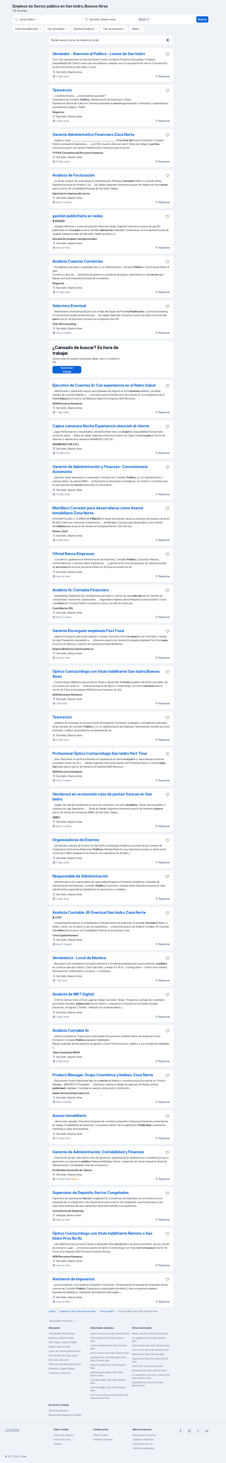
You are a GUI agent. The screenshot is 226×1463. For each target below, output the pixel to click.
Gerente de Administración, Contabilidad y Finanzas (98, 1155)
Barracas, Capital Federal (61, 1341)
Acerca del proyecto (64, 1435)
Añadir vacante (100, 1435)
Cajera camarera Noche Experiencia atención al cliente (100, 429)
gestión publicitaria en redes (77, 216)
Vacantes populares (58, 1413)
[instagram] (189, 1431)
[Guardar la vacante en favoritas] (167, 54)
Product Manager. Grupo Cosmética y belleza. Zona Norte (102, 1078)
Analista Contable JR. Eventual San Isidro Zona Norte (99, 915)
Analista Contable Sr (70, 1033)
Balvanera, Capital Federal (62, 1371)
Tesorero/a (62, 90)
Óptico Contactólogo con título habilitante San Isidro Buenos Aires (106, 677)
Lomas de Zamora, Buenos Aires (65, 1354)
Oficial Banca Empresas (73, 557)
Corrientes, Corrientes (59, 1376)
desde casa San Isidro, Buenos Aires (150, 1336)
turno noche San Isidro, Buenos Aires (150, 1353)
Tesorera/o (62, 720)
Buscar (202, 19)
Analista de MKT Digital (73, 997)
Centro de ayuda (62, 1439)
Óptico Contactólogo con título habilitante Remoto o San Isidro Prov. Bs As (102, 1239)
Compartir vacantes (103, 1439)
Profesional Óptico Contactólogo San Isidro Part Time (99, 756)
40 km (144, 19)
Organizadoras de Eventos (75, 843)
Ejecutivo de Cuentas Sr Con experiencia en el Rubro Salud (104, 388)
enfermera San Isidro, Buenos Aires (149, 1373)
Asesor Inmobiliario (69, 1118)
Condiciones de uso (143, 1443)
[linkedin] (207, 1431)
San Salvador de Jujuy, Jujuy (63, 1358)
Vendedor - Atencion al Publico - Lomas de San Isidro (98, 53)
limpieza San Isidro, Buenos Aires (148, 1357)
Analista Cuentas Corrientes (77, 261)
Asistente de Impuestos (73, 1282)
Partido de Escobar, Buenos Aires (65, 1367)
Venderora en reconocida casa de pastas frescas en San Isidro (102, 800)
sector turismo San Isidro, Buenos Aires (109, 1356)
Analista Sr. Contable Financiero (80, 593)
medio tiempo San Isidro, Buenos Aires (151, 1348)
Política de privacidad (143, 1448)
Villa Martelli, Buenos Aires (62, 1336)
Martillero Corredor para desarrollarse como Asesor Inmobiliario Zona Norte (97, 513)
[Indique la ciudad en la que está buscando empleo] (117, 19)
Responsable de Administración (80, 879)
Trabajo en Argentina (143, 1439)
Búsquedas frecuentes (63, 1324)
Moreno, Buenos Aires (59, 1349)
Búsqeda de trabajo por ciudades (65, 1418)
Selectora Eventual (69, 305)
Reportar (162, 76)
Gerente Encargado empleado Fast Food (88, 634)
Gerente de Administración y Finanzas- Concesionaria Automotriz (100, 472)
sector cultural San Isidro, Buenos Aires (109, 1336)
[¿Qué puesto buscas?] (47, 19)
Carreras (58, 1443)
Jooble (23, 1456)
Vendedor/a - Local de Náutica (79, 961)
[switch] (168, 40)
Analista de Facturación (73, 175)
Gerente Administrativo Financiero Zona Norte (93, 134)
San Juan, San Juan (59, 1363)
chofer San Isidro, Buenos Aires (147, 1369)
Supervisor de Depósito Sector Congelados (90, 1195)
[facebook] (180, 1431)
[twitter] (198, 1431)
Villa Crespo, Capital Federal (62, 1345)
